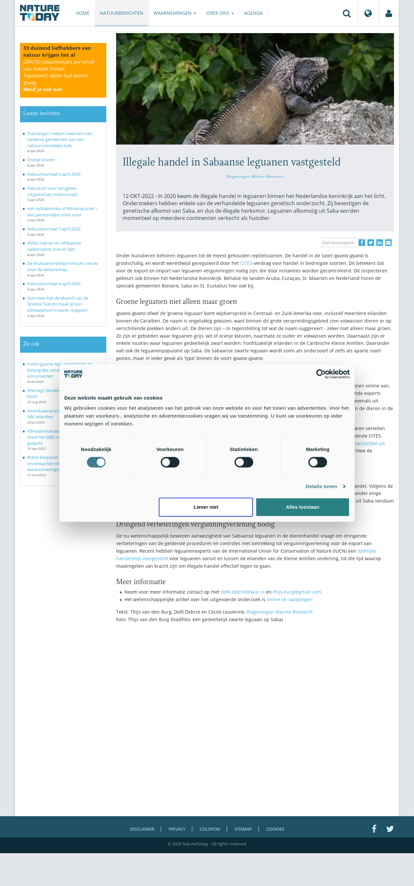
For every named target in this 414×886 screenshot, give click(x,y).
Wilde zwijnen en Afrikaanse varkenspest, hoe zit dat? (54, 246)
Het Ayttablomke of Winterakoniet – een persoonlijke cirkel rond (62, 212)
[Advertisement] (255, 685)
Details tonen (321, 486)
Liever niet (206, 507)
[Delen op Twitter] (370, 242)
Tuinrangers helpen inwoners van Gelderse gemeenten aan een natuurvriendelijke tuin (59, 139)
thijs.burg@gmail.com (297, 592)
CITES (246, 263)
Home (83, 13)
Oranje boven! (41, 160)
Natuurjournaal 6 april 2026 (53, 174)
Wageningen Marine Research (255, 176)
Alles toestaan (303, 507)
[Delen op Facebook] (362, 242)
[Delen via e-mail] (388, 242)
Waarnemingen (175, 13)
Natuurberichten (121, 13)
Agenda (253, 13)
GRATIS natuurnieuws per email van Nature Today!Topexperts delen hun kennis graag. (59, 75)
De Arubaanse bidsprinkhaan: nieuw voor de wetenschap (62, 266)
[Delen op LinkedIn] (379, 242)
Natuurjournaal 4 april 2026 (53, 283)
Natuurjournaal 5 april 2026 (53, 229)
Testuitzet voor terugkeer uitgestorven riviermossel (52, 191)
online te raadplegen (290, 599)
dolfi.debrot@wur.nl (243, 592)
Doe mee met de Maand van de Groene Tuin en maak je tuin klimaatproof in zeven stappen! (57, 304)
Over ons (220, 13)
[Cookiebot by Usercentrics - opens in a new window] (321, 374)
